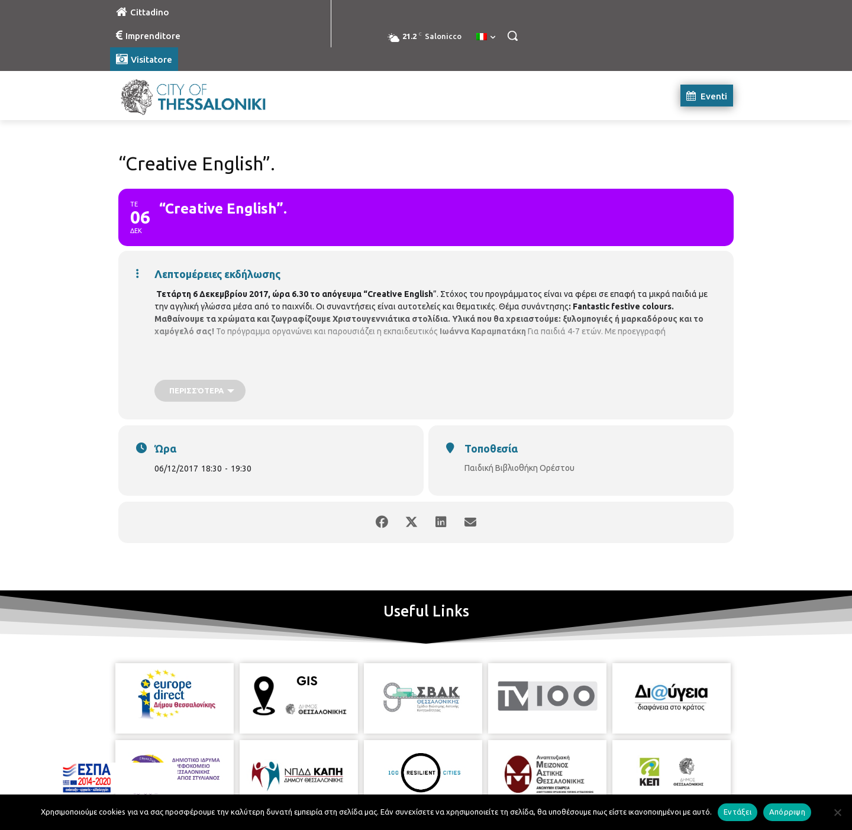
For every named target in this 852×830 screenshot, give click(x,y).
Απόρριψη (787, 812)
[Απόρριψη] (837, 812)
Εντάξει (737, 812)
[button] (512, 35)
